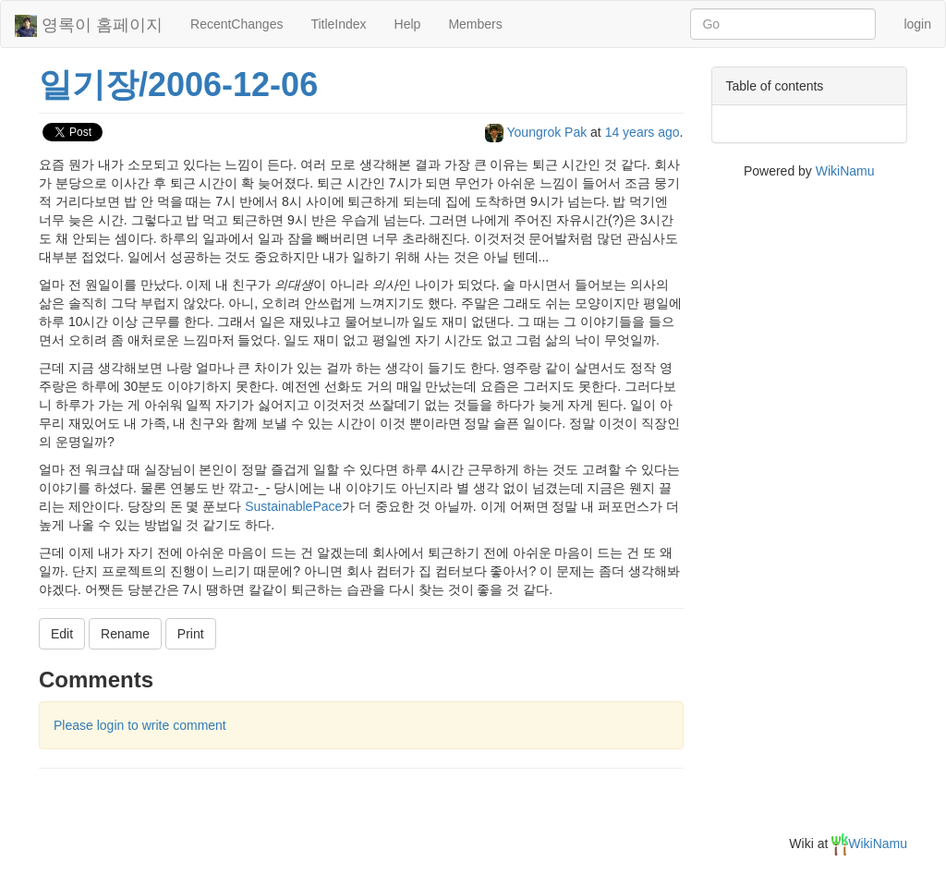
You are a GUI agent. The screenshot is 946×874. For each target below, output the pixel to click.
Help (407, 24)
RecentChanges (236, 24)
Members (475, 24)
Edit (62, 633)
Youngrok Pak (537, 132)
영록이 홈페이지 (89, 26)
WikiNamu (845, 171)
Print (190, 633)
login (917, 24)
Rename (125, 633)
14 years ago (642, 132)
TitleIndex (338, 24)
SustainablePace (293, 506)
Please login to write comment (140, 725)
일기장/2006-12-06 (178, 84)
